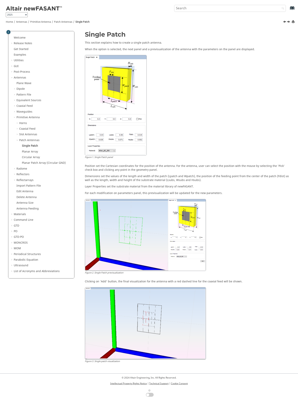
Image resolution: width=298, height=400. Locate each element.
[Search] (281, 8)
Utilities (19, 60)
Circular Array (31, 157)
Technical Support (159, 383)
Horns (23, 123)
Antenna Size (25, 203)
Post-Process (22, 72)
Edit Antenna (24, 191)
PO (15, 231)
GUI (16, 66)
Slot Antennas (28, 134)
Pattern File (23, 95)
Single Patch (82, 22)
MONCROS (21, 243)
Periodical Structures (27, 254)
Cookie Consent (179, 383)
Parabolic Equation (26, 260)
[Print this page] (293, 22)
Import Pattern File (28, 186)
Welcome (20, 38)
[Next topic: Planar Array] (288, 22)
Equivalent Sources (28, 100)
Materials (20, 214)
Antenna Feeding (27, 209)
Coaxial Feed (24, 106)
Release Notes (23, 43)
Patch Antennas (63, 22)
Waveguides (24, 112)
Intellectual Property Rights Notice (128, 383)
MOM (17, 248)
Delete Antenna (26, 197)
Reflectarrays (25, 180)
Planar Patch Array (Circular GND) (44, 163)
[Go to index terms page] (288, 10)
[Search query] (230, 8)
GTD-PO (19, 237)
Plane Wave (23, 83)
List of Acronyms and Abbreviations (37, 271)
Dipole (20, 89)
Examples (20, 55)
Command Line (23, 220)
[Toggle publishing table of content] (8, 32)
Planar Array (30, 152)
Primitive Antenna (40, 22)
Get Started (21, 49)
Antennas (21, 22)
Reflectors (22, 174)
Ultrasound (21, 265)
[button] (12, 38)
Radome (21, 169)
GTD (16, 226)
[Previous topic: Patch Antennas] (285, 22)
